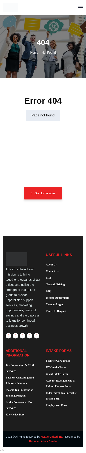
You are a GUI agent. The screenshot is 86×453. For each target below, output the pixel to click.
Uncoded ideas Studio (43, 441)
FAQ (48, 291)
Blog (48, 277)
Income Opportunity (57, 297)
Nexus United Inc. (52, 436)
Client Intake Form (57, 374)
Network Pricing (55, 284)
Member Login (54, 304)
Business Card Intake (58, 360)
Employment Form (57, 405)
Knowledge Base (15, 414)
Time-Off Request (56, 311)
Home (34, 52)
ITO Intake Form (56, 367)
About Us (51, 264)
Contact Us (52, 271)
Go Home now (43, 193)
